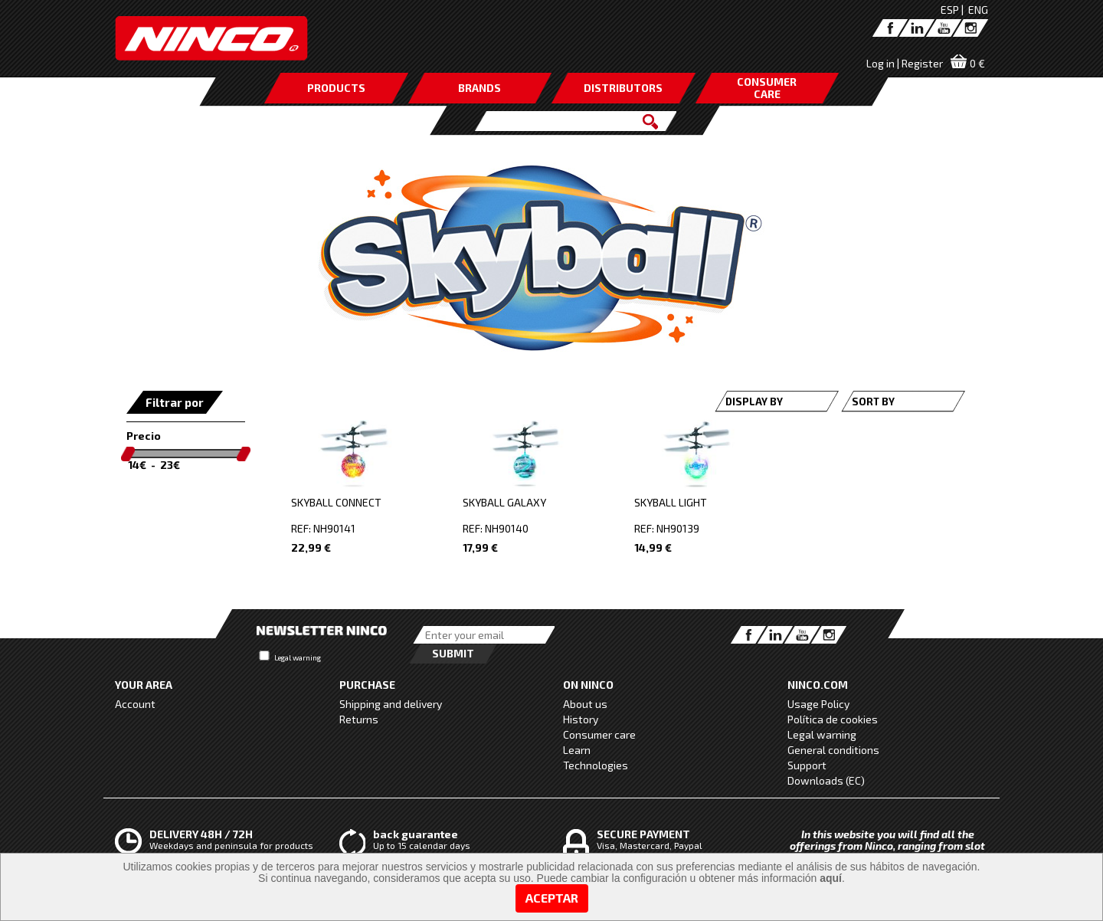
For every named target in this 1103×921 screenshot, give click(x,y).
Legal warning (297, 657)
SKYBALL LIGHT (670, 502)
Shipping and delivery (390, 703)
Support (806, 765)
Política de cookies (832, 719)
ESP (950, 9)
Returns (358, 719)
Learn (577, 749)
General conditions (833, 749)
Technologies (595, 765)
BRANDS (479, 87)
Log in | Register (904, 63)
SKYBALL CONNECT (336, 502)
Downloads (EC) (826, 780)
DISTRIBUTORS (623, 87)
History (580, 719)
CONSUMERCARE (767, 87)
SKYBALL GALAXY (504, 502)
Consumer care (599, 734)
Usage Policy (818, 703)
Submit (453, 653)
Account (135, 703)
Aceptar (551, 897)
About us (585, 703)
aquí (831, 878)
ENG (978, 9)
